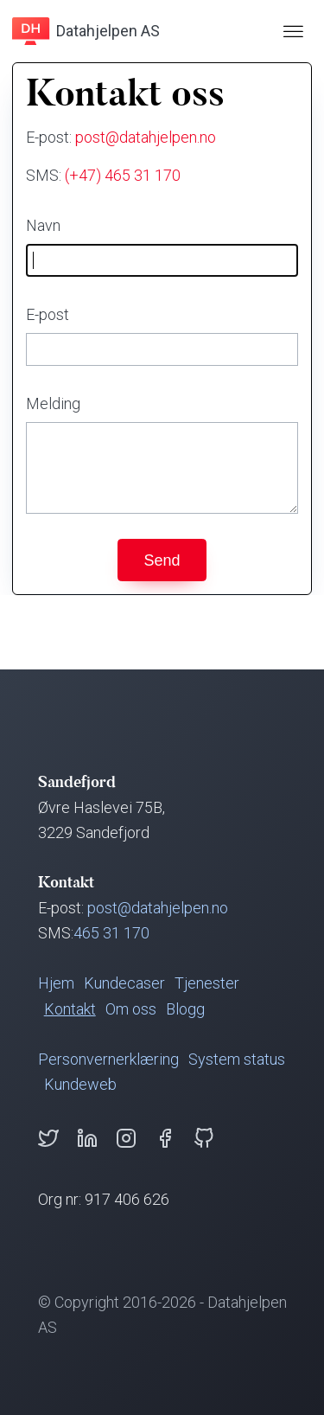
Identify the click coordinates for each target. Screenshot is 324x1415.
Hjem (56, 983)
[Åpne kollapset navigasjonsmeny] (292, 30)
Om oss (130, 1009)
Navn (43, 225)
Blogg (185, 1009)
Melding (53, 403)
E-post (47, 314)
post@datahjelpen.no (145, 137)
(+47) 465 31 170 (123, 175)
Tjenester (207, 983)
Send (161, 560)
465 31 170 (111, 933)
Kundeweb (80, 1084)
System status (236, 1059)
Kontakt (70, 1009)
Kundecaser (124, 983)
